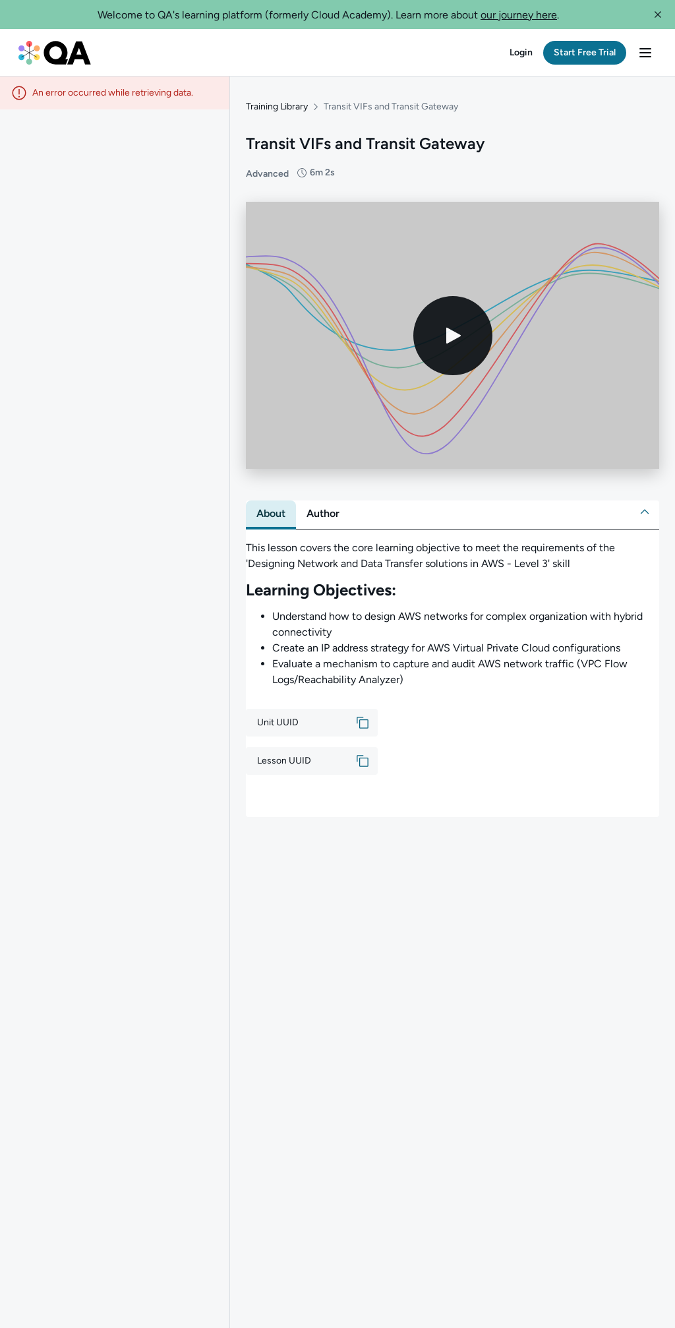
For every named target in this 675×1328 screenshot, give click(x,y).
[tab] (271, 513)
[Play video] (452, 335)
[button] (658, 14)
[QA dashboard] (54, 53)
